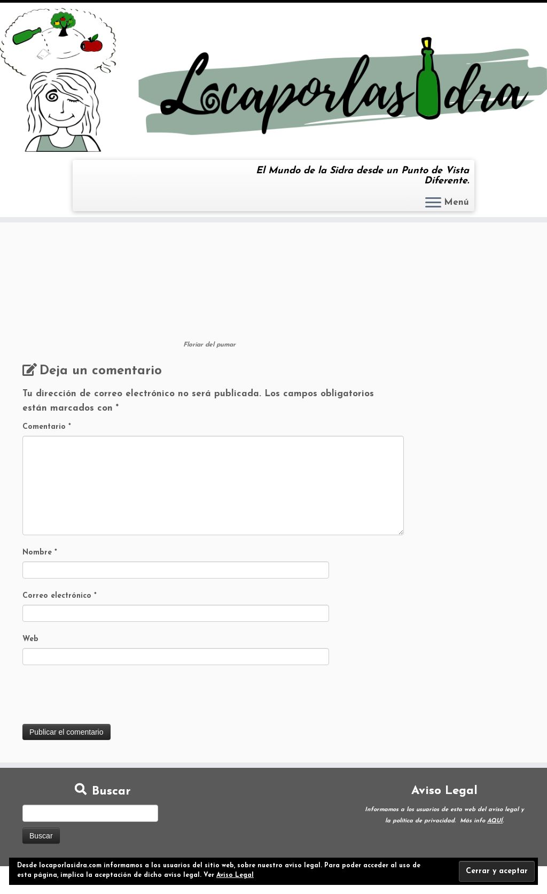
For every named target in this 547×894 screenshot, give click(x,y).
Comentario (46, 427)
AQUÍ (495, 821)
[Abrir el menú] (433, 203)
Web (30, 639)
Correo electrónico (59, 596)
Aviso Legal (235, 875)
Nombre (39, 553)
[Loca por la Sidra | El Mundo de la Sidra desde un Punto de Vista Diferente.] (273, 80)
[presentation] (103, 698)
